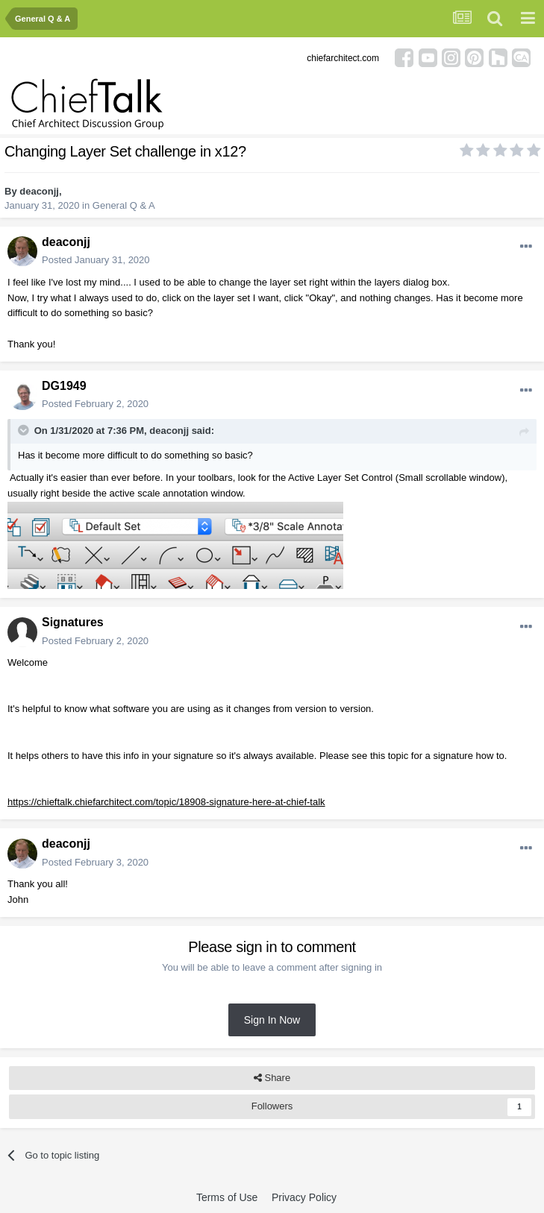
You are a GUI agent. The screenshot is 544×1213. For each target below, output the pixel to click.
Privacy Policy (304, 1197)
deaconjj (39, 191)
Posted (96, 259)
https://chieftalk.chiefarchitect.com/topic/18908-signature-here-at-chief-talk (166, 801)
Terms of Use (226, 1197)
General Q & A (124, 205)
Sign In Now (272, 1020)
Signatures (73, 622)
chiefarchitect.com (343, 58)
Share (272, 1078)
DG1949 (64, 385)
